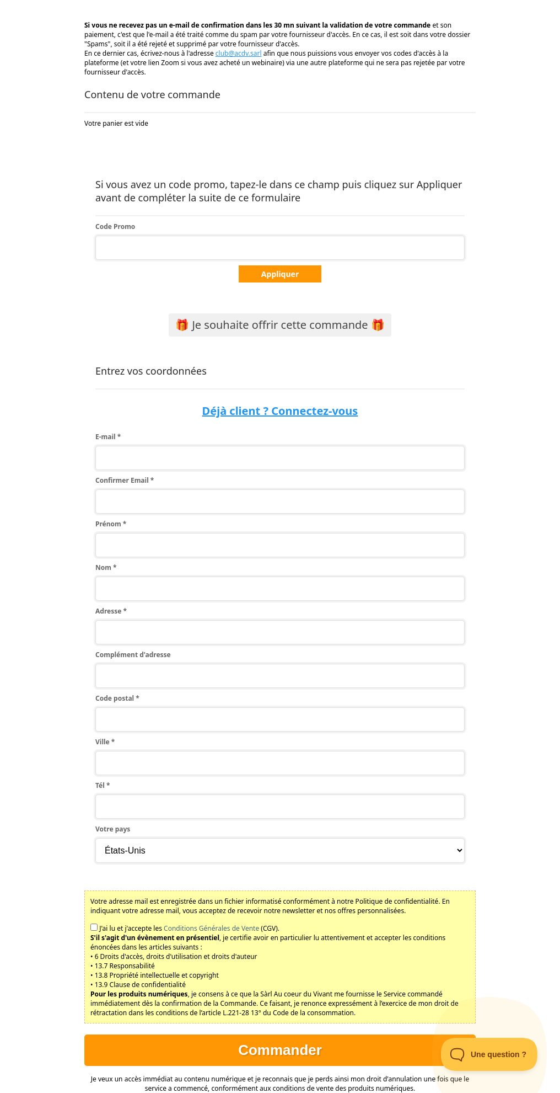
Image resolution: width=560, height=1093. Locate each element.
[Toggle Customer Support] (489, 1054)
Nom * (106, 567)
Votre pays (112, 829)
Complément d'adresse (133, 654)
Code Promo (115, 226)
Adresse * (111, 611)
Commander (280, 1050)
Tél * (102, 785)
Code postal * (117, 698)
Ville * (105, 742)
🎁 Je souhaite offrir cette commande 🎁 (280, 324)
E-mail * (108, 436)
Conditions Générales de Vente (211, 928)
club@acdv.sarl (239, 53)
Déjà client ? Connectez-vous (280, 410)
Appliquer (280, 274)
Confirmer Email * (124, 480)
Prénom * (110, 524)
